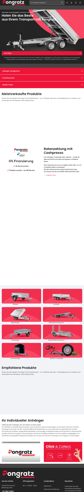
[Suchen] (62, 3)
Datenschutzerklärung (51, 489)
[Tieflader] (21, 297)
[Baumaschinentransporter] (62, 333)
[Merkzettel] (67, 3)
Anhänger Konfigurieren (11, 71)
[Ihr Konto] (71, 3)
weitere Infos (51, 175)
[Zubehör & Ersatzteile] (62, 351)
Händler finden (7, 85)
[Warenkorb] (76, 3)
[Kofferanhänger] (21, 351)
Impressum (47, 486)
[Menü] (80, 3)
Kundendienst (49, 481)
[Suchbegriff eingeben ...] (44, 3)
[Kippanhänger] (21, 315)
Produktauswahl (8, 78)
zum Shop (7, 53)
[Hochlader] (62, 297)
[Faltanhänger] (21, 333)
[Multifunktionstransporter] (62, 315)
